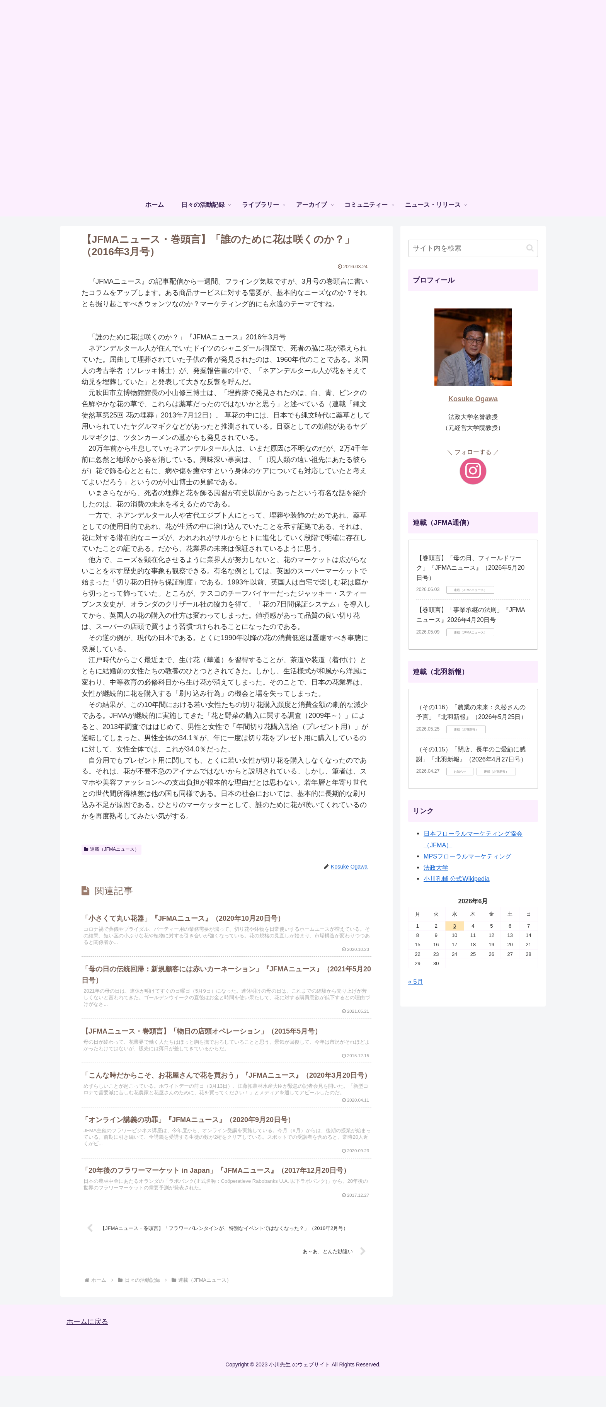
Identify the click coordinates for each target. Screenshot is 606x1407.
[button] (530, 248)
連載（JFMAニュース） (111, 849)
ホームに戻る (87, 1353)
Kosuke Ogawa (473, 399)
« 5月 (415, 981)
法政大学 (436, 867)
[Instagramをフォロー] (473, 471)
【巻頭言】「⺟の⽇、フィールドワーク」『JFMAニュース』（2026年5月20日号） (470, 568)
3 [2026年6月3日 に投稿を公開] (454, 926)
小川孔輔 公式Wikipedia (457, 878)
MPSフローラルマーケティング (467, 856)
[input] (473, 248)
